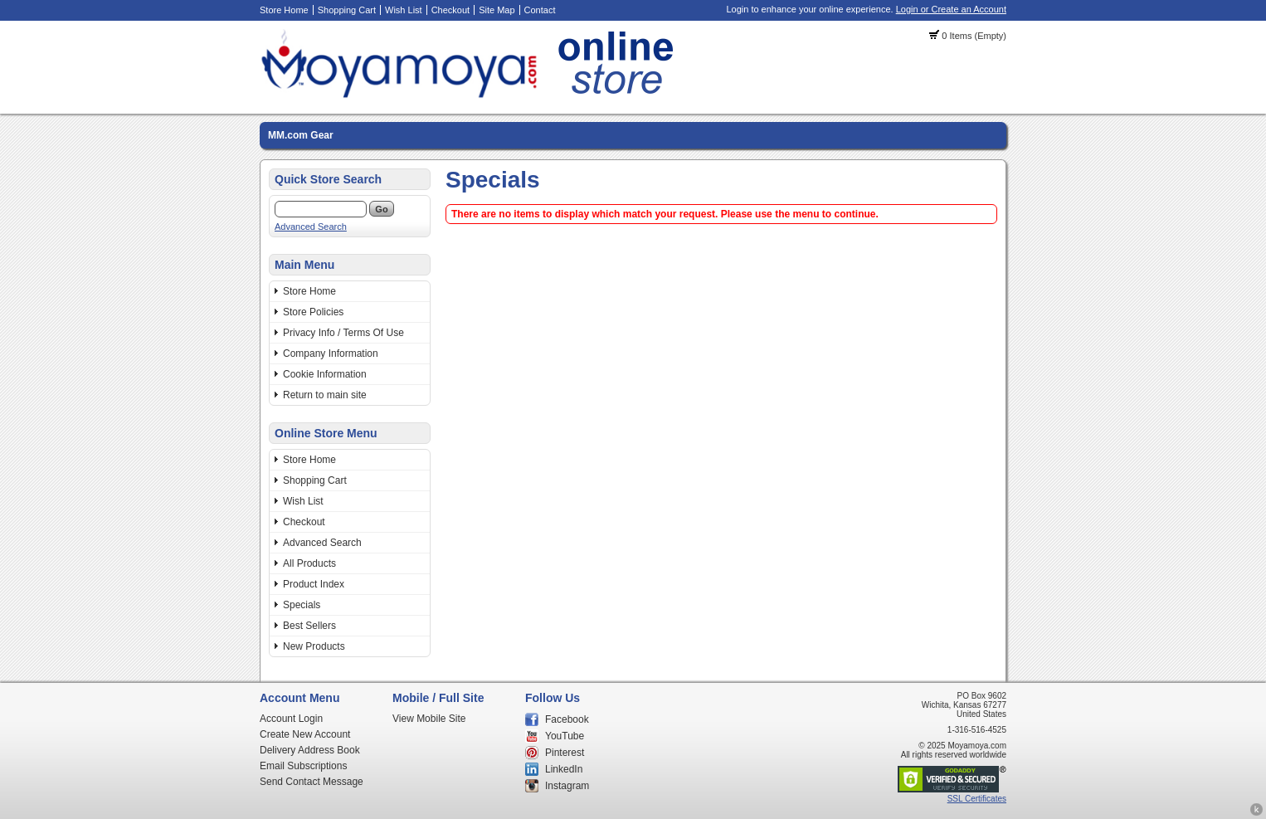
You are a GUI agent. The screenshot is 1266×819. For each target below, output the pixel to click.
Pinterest (564, 752)
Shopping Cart (347, 10)
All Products (309, 563)
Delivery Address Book (310, 750)
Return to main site (325, 395)
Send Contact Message (311, 781)
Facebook (567, 719)
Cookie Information (325, 374)
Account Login (291, 718)
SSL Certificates (976, 798)
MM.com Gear (301, 135)
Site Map (496, 10)
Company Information (330, 353)
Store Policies (313, 312)
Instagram (567, 786)
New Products (314, 646)
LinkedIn (563, 769)
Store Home (284, 10)
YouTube (564, 736)
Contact (540, 10)
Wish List (403, 10)
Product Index (313, 584)
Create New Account (305, 734)
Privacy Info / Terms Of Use (343, 333)
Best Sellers (309, 625)
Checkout (450, 10)
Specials (301, 605)
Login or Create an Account (951, 9)
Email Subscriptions (303, 766)
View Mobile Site (429, 718)
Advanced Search (311, 227)
